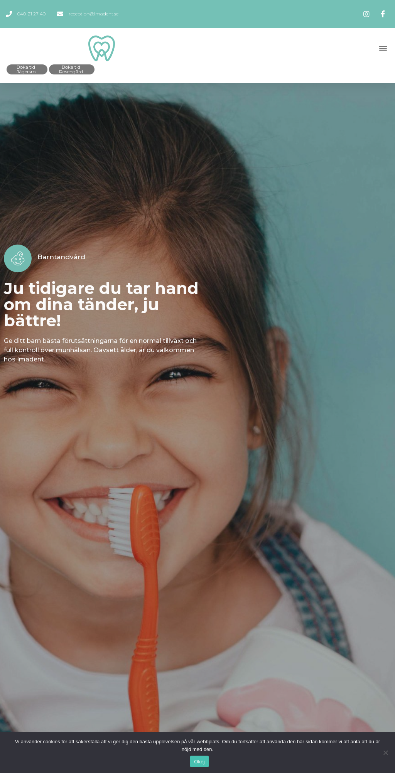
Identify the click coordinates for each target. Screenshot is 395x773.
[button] (382, 48)
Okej (199, 762)
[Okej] (385, 752)
